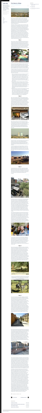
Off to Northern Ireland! (14, 405)
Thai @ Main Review (33, 6)
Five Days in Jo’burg (16, 3)
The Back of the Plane (14, 402)
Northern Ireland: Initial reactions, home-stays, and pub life (19, 404)
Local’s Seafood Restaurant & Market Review (35, 8)
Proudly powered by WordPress (6, 411)
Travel (20, 4)
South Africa (17, 4)
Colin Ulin (5, 3)
